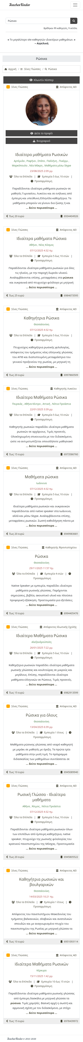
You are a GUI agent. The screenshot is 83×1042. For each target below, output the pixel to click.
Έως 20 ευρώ (15, 216)
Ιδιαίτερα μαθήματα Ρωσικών (41, 154)
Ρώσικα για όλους (41, 715)
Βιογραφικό (41, 141)
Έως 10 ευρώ (15, 613)
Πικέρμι (63, 161)
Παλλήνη (52, 161)
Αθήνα (33, 244)
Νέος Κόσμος (46, 244)
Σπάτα (41, 161)
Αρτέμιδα (19, 161)
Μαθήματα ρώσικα (41, 476)
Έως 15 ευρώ (15, 454)
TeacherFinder (19, 4)
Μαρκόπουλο (19, 165)
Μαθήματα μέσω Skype (58, 165)
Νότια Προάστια (61, 403)
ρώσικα (68, 277)
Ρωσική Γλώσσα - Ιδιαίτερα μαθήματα (41, 797)
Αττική (46, 403)
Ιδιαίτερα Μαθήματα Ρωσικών (41, 964)
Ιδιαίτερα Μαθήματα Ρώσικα (41, 397)
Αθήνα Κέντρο (32, 403)
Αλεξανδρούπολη (41, 642)
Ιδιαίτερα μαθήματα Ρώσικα (41, 238)
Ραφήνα (31, 161)
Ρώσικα (41, 556)
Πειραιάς (17, 403)
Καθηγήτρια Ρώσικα (41, 317)
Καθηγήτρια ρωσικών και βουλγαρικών (41, 882)
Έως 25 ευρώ (15, 295)
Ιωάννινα (41, 483)
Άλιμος (36, 806)
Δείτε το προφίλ (41, 133)
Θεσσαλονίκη (41, 324)
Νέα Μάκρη (36, 165)
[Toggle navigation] (75, 4)
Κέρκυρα (42, 970)
